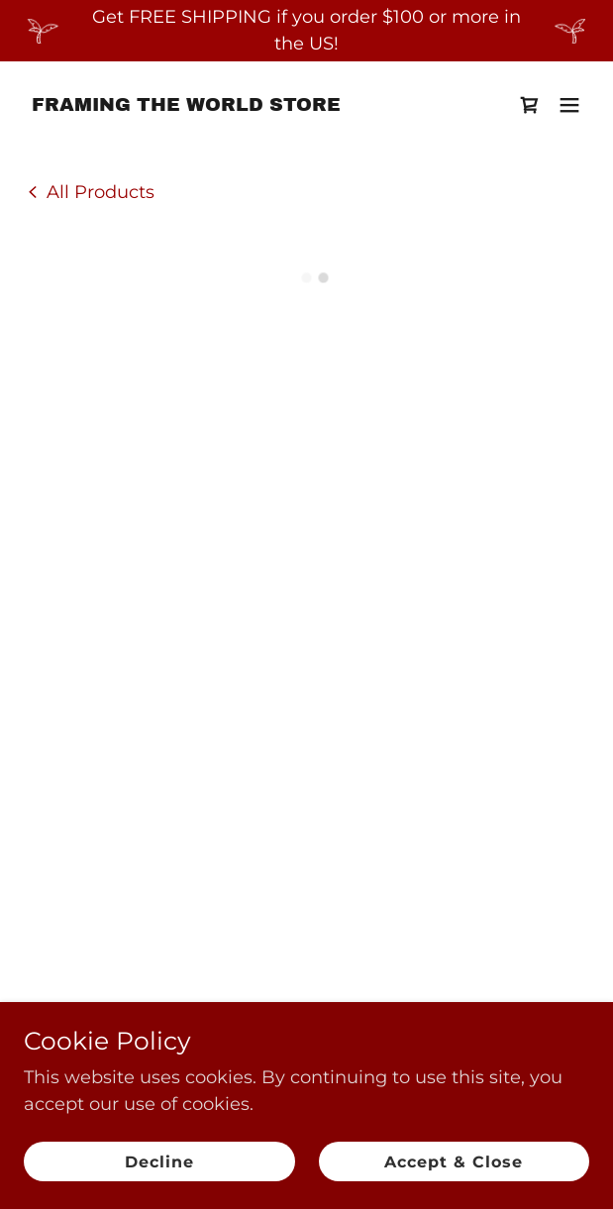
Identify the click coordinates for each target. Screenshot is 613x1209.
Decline (159, 1162)
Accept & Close (453, 1162)
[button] (530, 105)
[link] (186, 105)
